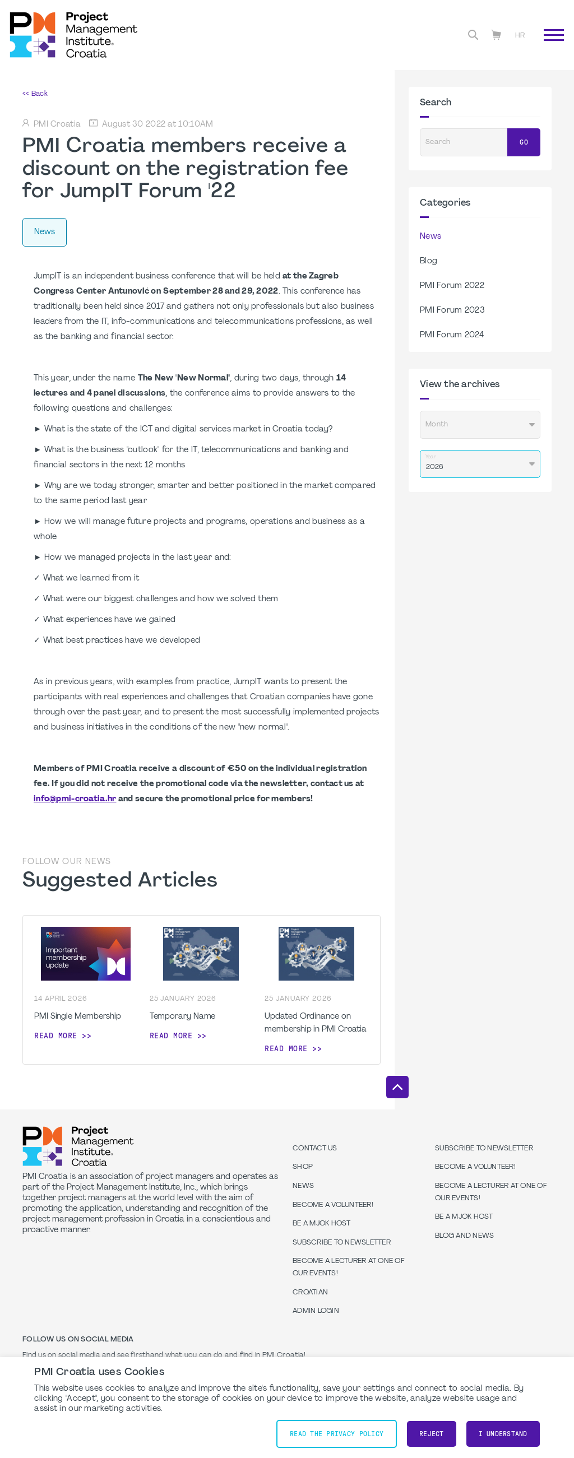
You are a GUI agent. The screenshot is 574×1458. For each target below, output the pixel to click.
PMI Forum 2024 (452, 335)
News (430, 237)
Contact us (315, 1148)
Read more (55, 1035)
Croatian (310, 1292)
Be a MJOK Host (322, 1223)
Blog (428, 261)
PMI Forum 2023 (452, 311)
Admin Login (316, 1311)
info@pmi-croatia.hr (75, 799)
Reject (431, 1434)
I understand (503, 1434)
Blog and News (464, 1236)
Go (524, 142)
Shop (303, 1167)
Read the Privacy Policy (336, 1434)
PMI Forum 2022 (452, 286)
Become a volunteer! (333, 1205)
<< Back (35, 94)
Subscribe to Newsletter (342, 1242)
